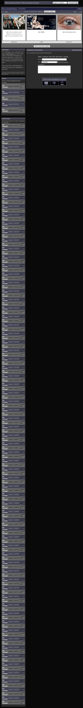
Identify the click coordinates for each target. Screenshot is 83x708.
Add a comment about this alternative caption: (51, 57)
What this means (61, 62)
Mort (80, 9)
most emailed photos (8, 54)
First (6, 11)
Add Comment (77, 50)
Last (75, 11)
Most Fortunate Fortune (30, 3)
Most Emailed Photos (13, 3)
